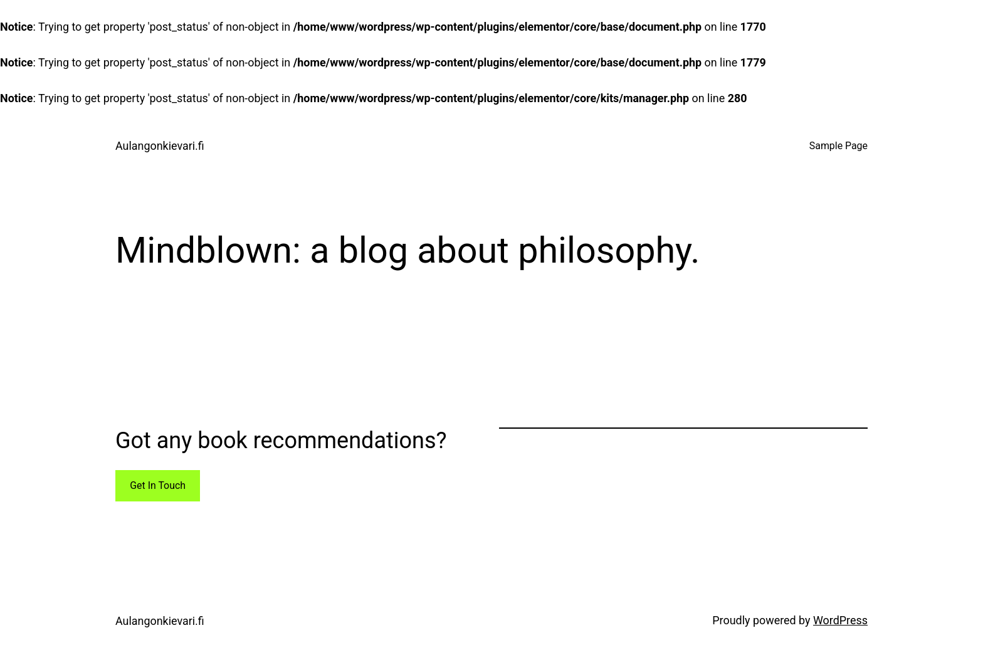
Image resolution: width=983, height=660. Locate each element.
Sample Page (838, 146)
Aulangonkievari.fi (159, 145)
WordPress (840, 620)
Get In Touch (158, 485)
